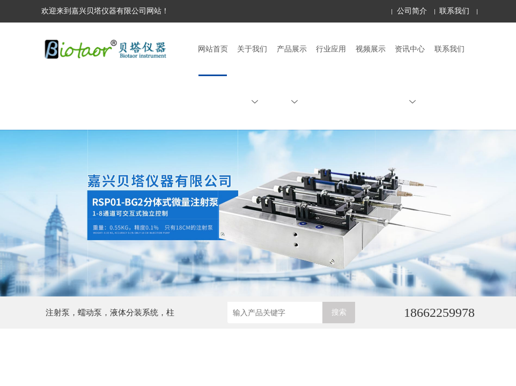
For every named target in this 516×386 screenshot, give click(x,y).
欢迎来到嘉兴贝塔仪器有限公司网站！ (105, 11)
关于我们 (252, 75)
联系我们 (454, 11)
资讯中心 (410, 75)
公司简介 (412, 11)
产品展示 (292, 75)
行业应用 (331, 49)
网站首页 (213, 49)
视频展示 (371, 49)
